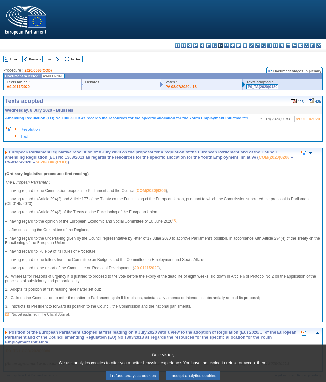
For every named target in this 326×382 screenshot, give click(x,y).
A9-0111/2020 (18, 87)
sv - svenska (318, 45)
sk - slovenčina (300, 45)
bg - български (177, 45)
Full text (75, 59)
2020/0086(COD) (38, 70)
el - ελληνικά (214, 45)
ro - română (294, 45)
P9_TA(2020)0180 (262, 87)
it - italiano (245, 45)
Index (13, 59)
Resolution (30, 129)
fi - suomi (312, 45)
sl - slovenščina (306, 45)
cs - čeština (189, 45)
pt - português (288, 45)
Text (24, 136)
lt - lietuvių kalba (257, 45)
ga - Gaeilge (232, 45)
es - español (183, 45)
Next (50, 59)
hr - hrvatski (238, 45)
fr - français (226, 45)
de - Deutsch (202, 45)
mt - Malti (269, 45)
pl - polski (281, 45)
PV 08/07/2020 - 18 (180, 87)
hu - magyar (263, 45)
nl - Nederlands (275, 45)
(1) (7, 314)
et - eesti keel (208, 45)
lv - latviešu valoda (251, 45)
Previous (35, 59)
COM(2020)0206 (274, 157)
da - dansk (195, 45)
